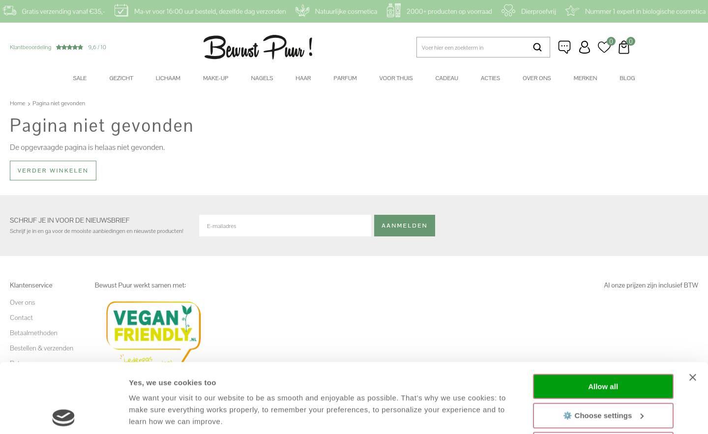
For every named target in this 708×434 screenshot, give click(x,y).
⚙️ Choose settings (603, 346)
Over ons (537, 78)
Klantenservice (565, 47)
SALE (80, 78)
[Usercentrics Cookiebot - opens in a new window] (64, 414)
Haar (303, 78)
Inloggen (584, 47)
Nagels (262, 78)
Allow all (603, 317)
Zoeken (537, 47)
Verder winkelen (53, 170)
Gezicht (121, 78)
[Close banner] (692, 308)
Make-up (215, 78)
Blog (627, 78)
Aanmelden (405, 226)
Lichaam (168, 78)
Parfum (345, 78)
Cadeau (446, 78)
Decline (603, 375)
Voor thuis (396, 78)
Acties (490, 78)
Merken (585, 78)
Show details (152, 414)
